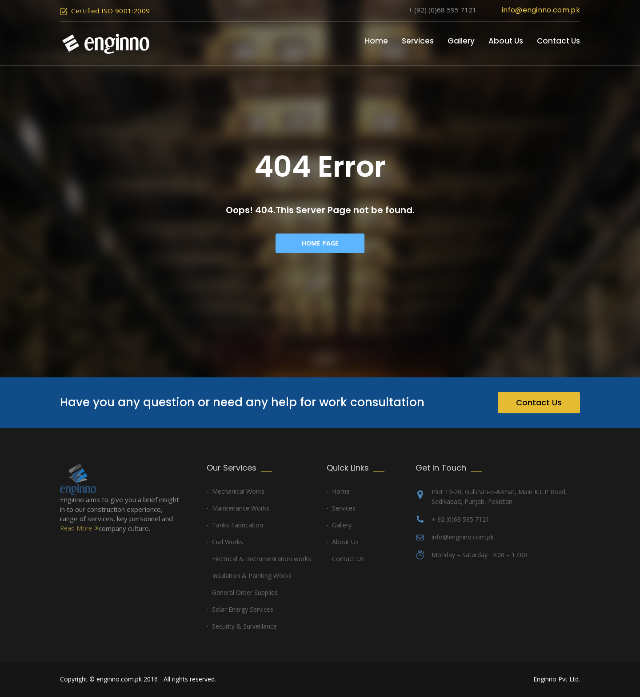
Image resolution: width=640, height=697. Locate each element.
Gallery (461, 41)
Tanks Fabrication (237, 525)
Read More (76, 528)
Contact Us (558, 41)
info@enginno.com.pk (541, 10)
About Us (505, 41)
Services (418, 41)
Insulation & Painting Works (252, 575)
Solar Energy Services (242, 609)
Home (376, 41)
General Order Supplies (245, 592)
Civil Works (227, 542)
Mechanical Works (238, 491)
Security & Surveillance (244, 626)
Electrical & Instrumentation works (261, 558)
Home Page (320, 243)
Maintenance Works (240, 508)
